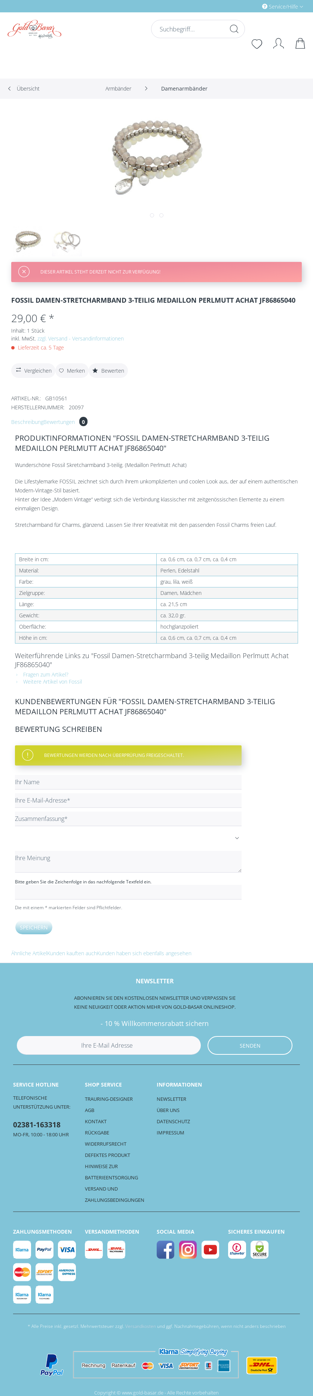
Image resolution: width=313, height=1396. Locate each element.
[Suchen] (233, 28)
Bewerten (108, 370)
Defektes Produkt (107, 1155)
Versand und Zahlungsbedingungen (114, 1194)
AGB (89, 1110)
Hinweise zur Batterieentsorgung (111, 1172)
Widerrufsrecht (105, 1143)
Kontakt (96, 1121)
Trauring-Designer (109, 1099)
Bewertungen (65, 421)
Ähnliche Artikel (29, 953)
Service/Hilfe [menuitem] (281, 6)
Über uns (168, 1110)
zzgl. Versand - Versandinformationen (80, 338)
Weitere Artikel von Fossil (48, 681)
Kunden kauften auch (72, 953)
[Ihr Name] (128, 782)
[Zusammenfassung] (128, 819)
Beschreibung (27, 421)
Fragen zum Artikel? (41, 674)
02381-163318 (37, 1125)
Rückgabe (97, 1132)
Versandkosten (140, 1326)
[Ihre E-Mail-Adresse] (128, 800)
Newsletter (171, 1099)
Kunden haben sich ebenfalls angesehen (144, 953)
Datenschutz (173, 1121)
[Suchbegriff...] (197, 29)
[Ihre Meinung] (128, 862)
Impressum (170, 1132)
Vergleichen (33, 369)
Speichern (34, 927)
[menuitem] (251, 6)
